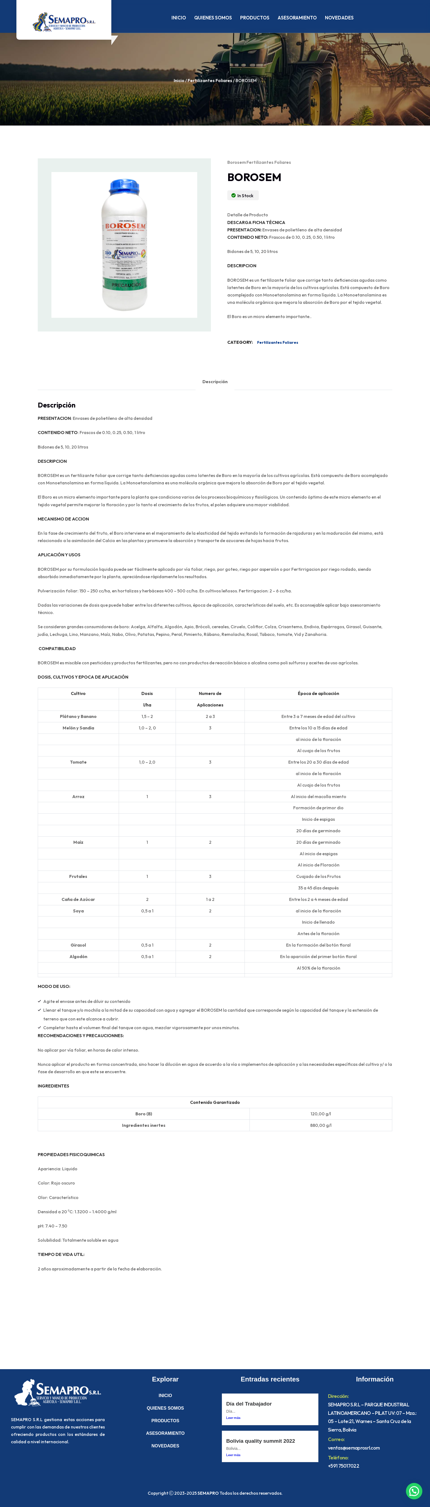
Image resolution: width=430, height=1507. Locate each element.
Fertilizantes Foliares (210, 80)
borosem (236, 162)
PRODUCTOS (254, 18)
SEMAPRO (208, 1493)
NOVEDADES (339, 18)
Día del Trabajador (249, 1404)
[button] (414, 1491)
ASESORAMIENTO (297, 18)
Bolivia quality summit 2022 (260, 1441)
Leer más (233, 1418)
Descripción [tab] (215, 381)
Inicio (179, 80)
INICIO (179, 18)
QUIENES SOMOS (213, 18)
